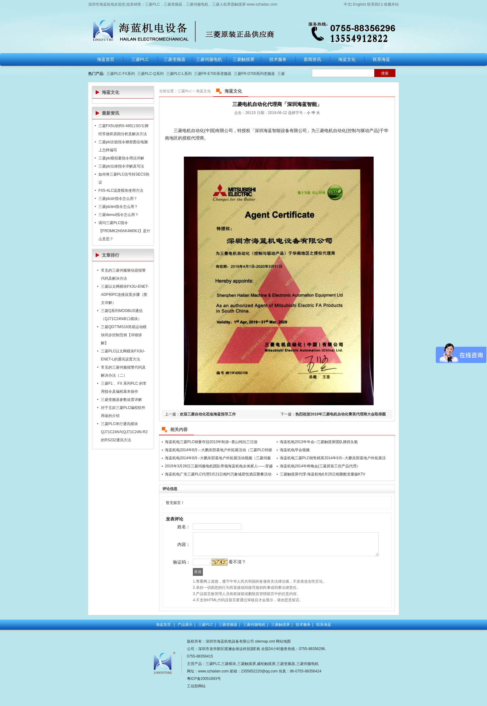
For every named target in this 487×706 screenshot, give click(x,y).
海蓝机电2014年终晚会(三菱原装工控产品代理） (320, 466)
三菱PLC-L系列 (179, 73)
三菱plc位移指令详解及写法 (121, 166)
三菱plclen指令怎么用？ (118, 206)
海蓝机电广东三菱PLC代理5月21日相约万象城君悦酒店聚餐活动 (218, 474)
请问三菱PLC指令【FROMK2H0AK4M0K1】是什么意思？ (124, 231)
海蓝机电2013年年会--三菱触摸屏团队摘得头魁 (319, 442)
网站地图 (283, 657)
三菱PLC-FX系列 (121, 73)
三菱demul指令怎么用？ (118, 215)
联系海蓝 (323, 641)
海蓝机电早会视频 (295, 450)
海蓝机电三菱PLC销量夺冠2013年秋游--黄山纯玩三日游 (211, 442)
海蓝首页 (163, 641)
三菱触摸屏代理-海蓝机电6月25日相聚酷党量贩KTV (322, 474)
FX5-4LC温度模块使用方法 (120, 190)
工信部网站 (196, 702)
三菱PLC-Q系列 (150, 73)
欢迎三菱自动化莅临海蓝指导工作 (208, 414)
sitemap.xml (265, 657)
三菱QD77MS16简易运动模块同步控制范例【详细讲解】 (124, 335)
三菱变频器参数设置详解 (121, 399)
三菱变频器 (228, 641)
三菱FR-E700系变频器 (212, 73)
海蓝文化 (203, 91)
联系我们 (374, 4)
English (359, 4)
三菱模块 (228, 680)
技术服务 (303, 641)
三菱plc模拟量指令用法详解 (121, 158)
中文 (347, 4)
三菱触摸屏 (280, 641)
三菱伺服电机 (254, 641)
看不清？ (226, 575)
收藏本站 (391, 4)
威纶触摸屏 (266, 680)
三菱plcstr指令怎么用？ (117, 198)
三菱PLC (185, 91)
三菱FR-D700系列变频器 (254, 73)
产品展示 (185, 641)
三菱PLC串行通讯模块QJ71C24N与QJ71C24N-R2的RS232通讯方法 (124, 432)
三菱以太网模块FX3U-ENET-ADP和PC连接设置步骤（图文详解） (125, 294)
